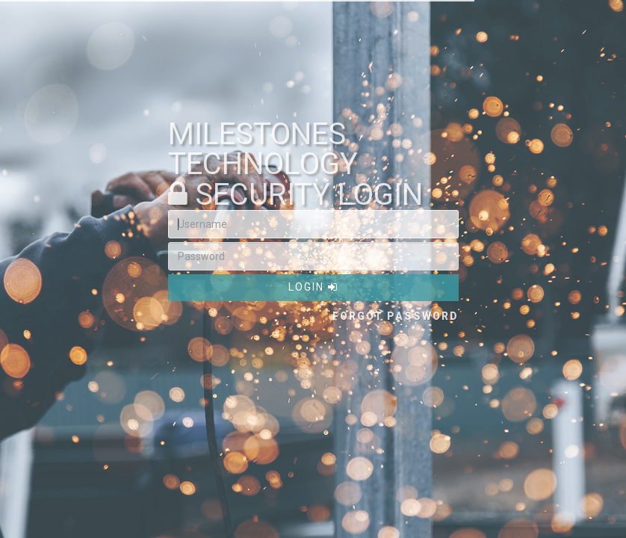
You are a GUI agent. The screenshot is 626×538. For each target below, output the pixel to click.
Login (313, 287)
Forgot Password (395, 316)
